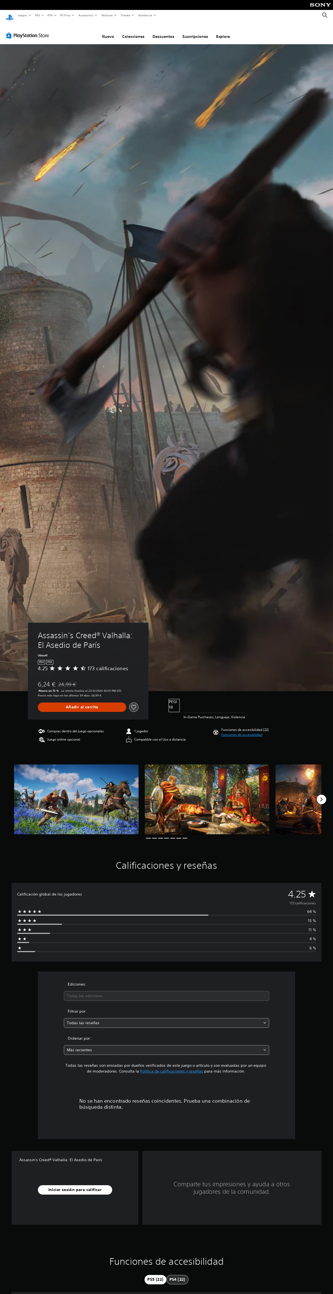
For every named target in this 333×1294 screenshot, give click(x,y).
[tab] (155, 1274)
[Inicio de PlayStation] (9, 15)
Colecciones (133, 31)
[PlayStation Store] (28, 30)
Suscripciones (195, 31)
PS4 (50, 15)
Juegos (22, 15)
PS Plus (65, 15)
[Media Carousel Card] (76, 794)
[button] (241, 729)
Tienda (125, 15)
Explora (223, 31)
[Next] (321, 794)
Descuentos (163, 31)
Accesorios (85, 15)
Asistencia (145, 15)
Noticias (107, 15)
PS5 (37, 15)
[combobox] (166, 990)
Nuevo (108, 31)
